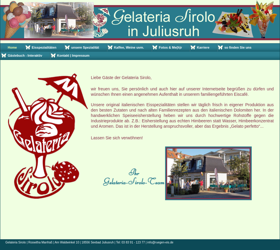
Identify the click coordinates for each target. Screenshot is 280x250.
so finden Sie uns (237, 47)
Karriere (203, 47)
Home (12, 47)
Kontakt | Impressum (73, 55)
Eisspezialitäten (44, 47)
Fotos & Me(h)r (170, 47)
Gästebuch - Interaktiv (25, 55)
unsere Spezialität (85, 47)
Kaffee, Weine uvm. (129, 47)
